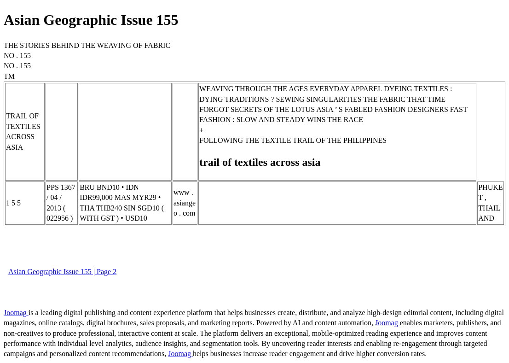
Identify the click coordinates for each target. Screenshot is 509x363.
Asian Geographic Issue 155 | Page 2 (62, 271)
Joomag (16, 312)
